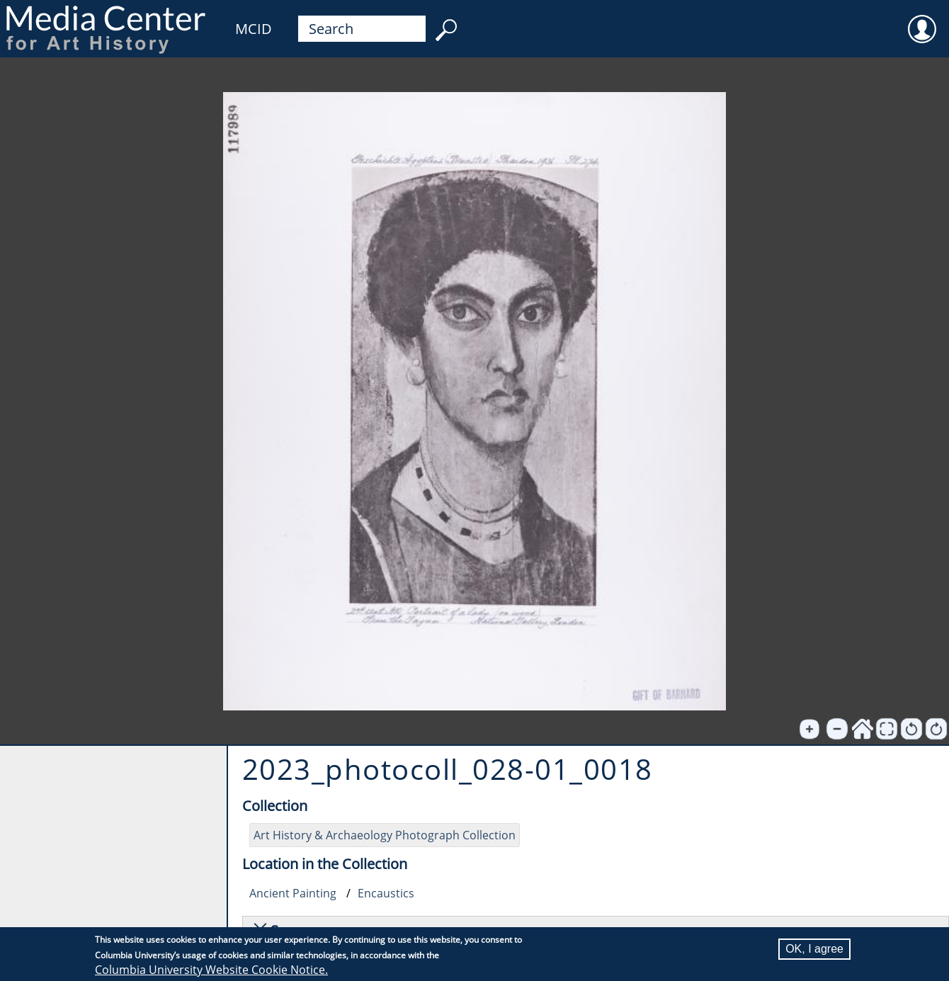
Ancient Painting (292, 893)
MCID (253, 28)
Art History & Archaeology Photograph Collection (385, 835)
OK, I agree (814, 949)
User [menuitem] (922, 20)
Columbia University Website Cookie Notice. (211, 970)
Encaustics (386, 893)
